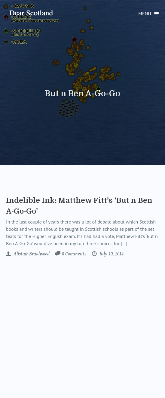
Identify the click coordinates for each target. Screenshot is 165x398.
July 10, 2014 (111, 254)
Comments (74, 254)
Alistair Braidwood (31, 254)
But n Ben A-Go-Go (82, 93)
